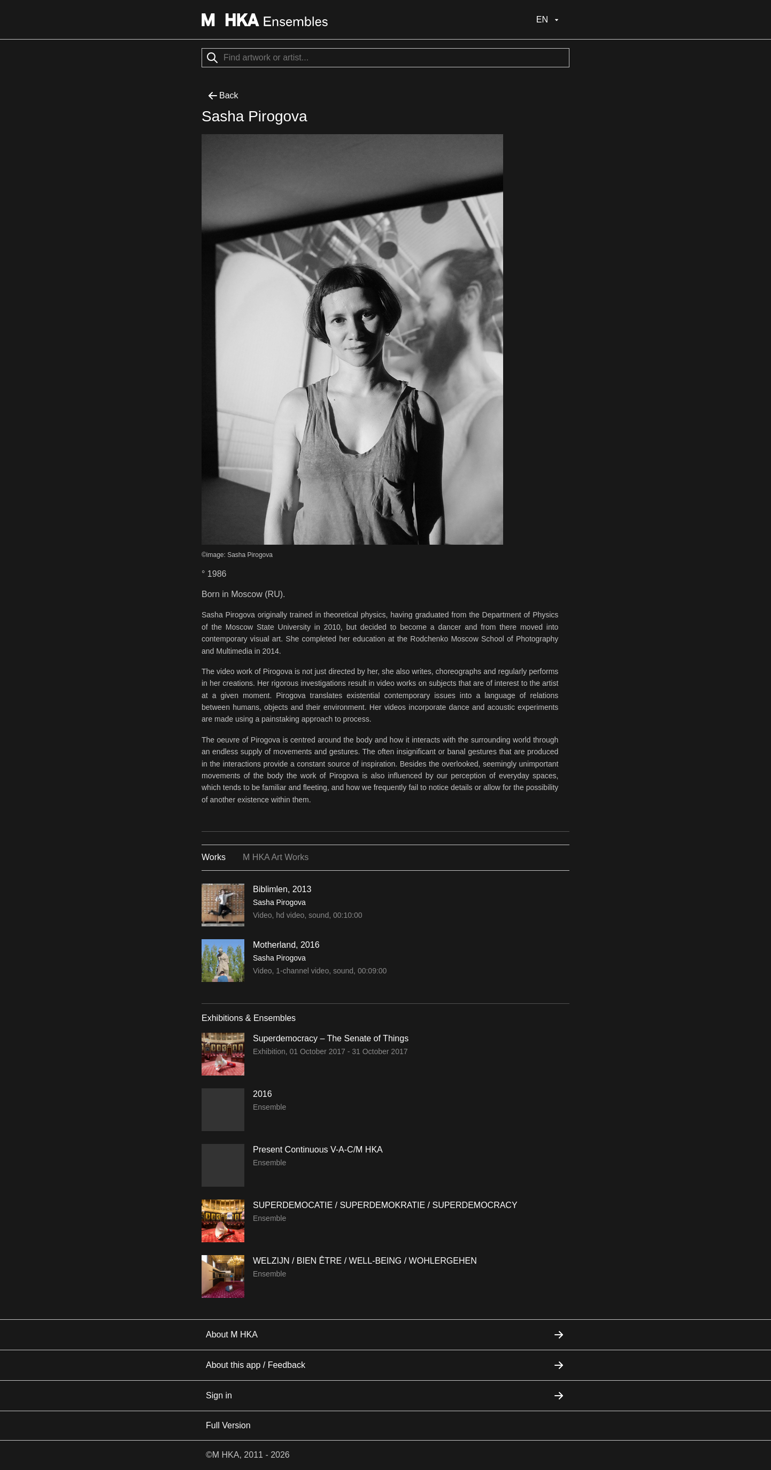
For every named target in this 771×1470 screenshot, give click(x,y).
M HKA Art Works (276, 857)
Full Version (228, 1425)
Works (214, 857)
